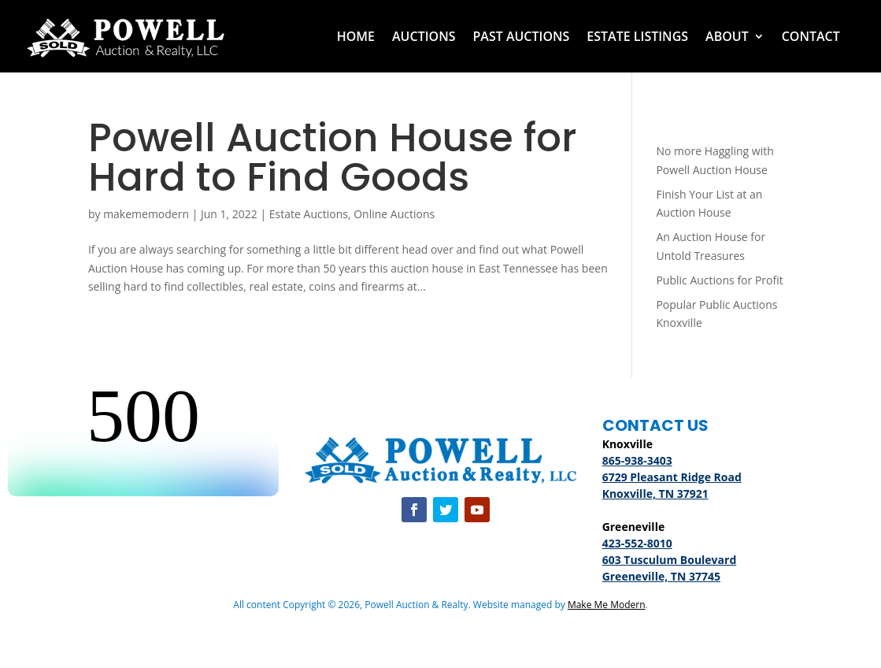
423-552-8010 (637, 543)
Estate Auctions (308, 213)
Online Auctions (394, 213)
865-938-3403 (637, 460)
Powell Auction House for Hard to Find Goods (332, 157)
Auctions (423, 36)
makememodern (146, 213)
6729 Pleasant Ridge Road (672, 476)
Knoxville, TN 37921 (655, 493)
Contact (811, 36)
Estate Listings (637, 36)
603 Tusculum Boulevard (669, 559)
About (727, 36)
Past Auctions (520, 36)
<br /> (143, 437)
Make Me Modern (607, 604)
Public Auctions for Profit (719, 280)
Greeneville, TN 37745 (661, 576)
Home (356, 36)
